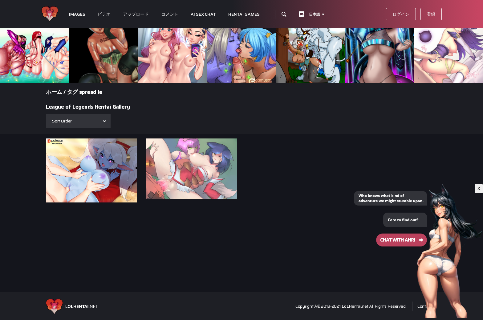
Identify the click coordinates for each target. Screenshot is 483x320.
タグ (72, 92)
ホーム (54, 92)
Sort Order (62, 121)
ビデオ (104, 14)
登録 (431, 14)
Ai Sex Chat (203, 14)
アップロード (136, 14)
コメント (169, 14)
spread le (90, 92)
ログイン (400, 14)
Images (77, 14)
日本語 (314, 14)
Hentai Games (244, 14)
